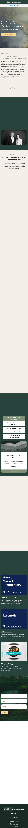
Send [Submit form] (5, 712)
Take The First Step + (8, 34)
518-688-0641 (15, 816)
